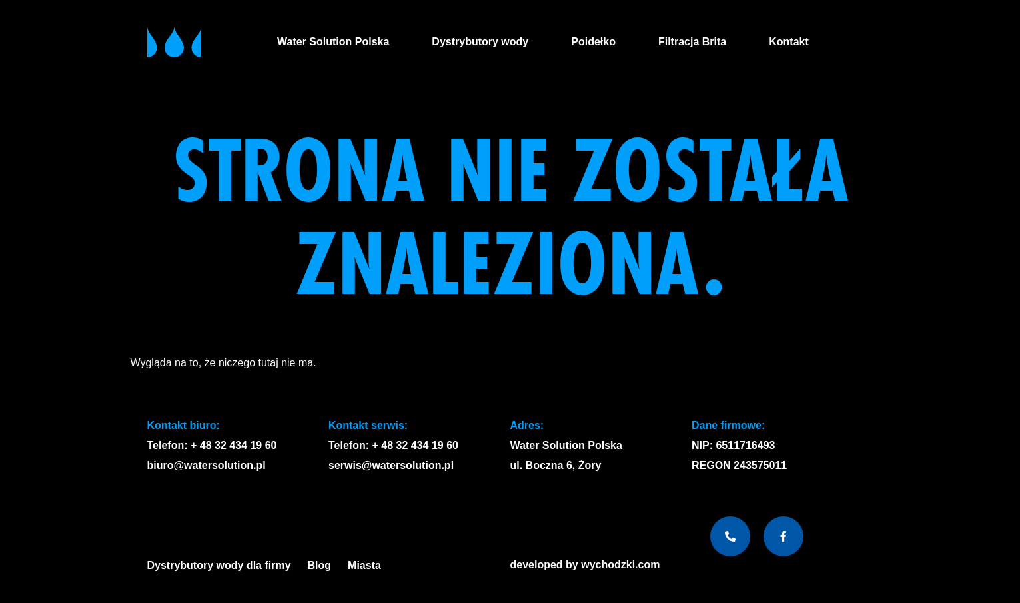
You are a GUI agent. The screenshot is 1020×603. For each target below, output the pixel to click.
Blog (320, 565)
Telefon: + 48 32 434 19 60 (212, 445)
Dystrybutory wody (480, 41)
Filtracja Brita (692, 41)
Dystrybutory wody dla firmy (219, 565)
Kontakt (789, 41)
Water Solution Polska (333, 41)
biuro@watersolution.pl (206, 465)
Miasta (368, 565)
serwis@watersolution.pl (391, 465)
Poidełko (593, 41)
